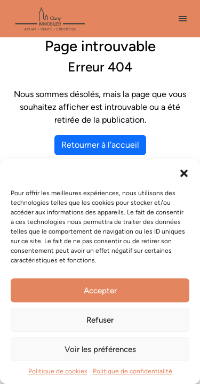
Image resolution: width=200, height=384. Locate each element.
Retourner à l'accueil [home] (100, 145)
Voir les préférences (100, 349)
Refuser (100, 320)
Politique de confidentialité (132, 371)
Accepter (100, 290)
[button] (184, 172)
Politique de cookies (57, 371)
